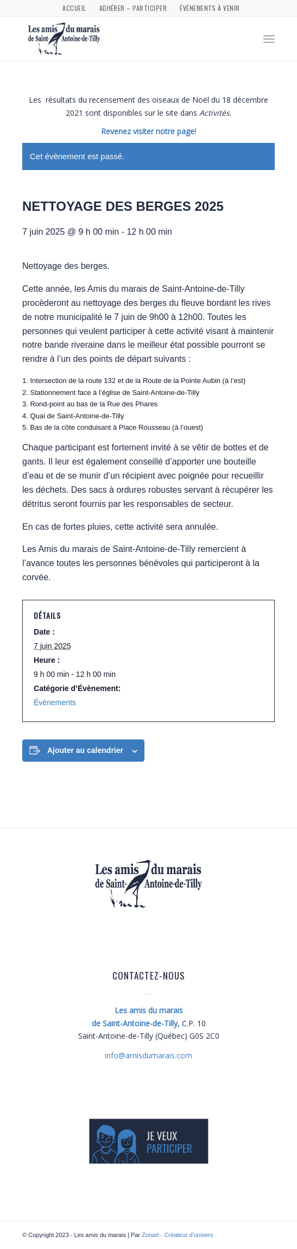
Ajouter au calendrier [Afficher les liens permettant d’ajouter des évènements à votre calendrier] (85, 750)
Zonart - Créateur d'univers (177, 1235)
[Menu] (269, 39)
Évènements (55, 702)
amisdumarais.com (148, 1055)
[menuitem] (74, 8)
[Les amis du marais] (123, 38)
